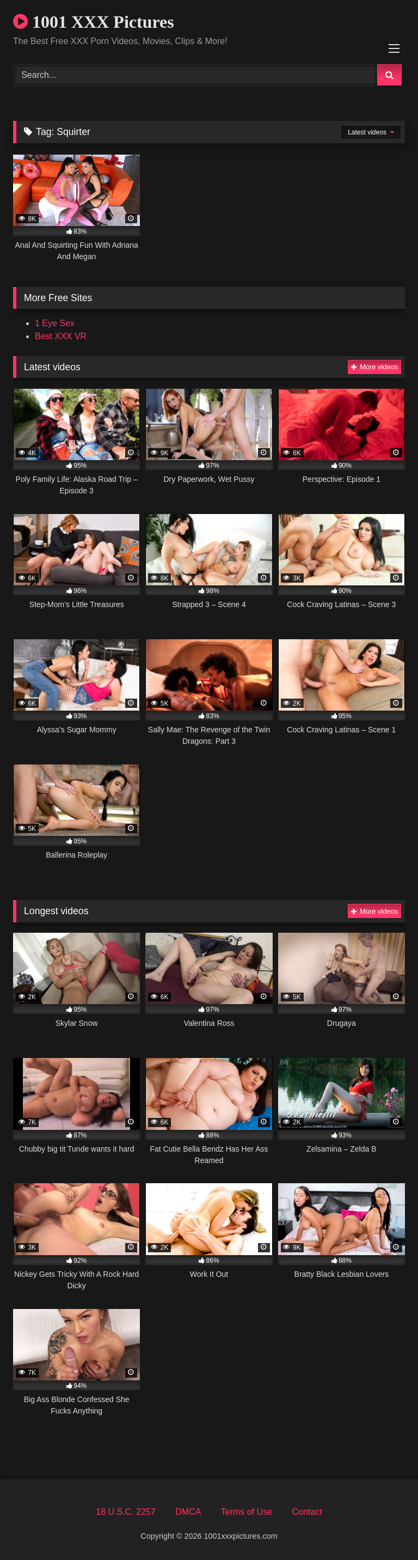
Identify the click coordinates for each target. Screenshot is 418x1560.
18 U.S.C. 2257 (125, 1511)
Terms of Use (246, 1511)
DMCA (188, 1511)
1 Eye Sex (55, 323)
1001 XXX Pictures (93, 22)
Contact (307, 1511)
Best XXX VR (61, 336)
